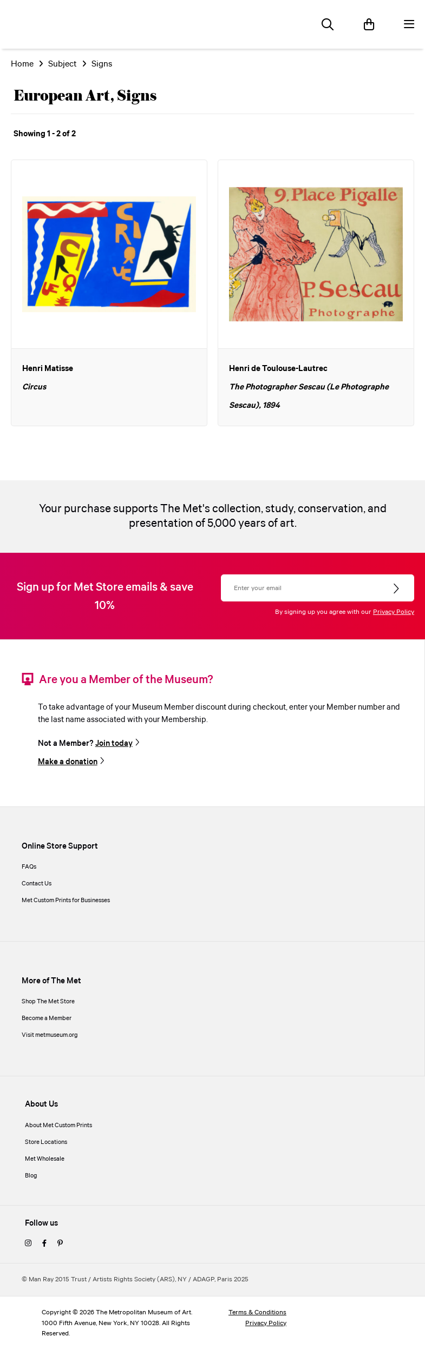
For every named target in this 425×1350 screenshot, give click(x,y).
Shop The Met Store (48, 1001)
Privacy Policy (393, 612)
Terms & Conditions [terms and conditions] (257, 1312)
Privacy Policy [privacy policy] (265, 1323)
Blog (31, 1176)
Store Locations (46, 1142)
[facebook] (44, 1244)
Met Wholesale (44, 1159)
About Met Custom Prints (58, 1125)
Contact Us (36, 883)
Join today (114, 743)
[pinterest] (60, 1244)
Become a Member (46, 1018)
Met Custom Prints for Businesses (66, 900)
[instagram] (28, 1244)
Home (22, 64)
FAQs (29, 867)
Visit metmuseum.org (50, 1035)
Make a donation (67, 762)
